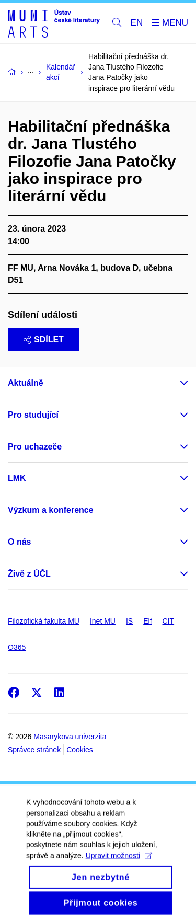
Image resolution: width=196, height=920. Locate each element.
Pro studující (33, 414)
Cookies (79, 749)
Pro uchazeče (35, 446)
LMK (17, 478)
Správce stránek (34, 749)
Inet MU (103, 621)
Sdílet (44, 339)
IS (129, 621)
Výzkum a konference (51, 509)
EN (137, 23)
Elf (147, 621)
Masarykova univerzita (69, 736)
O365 (17, 647)
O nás (19, 541)
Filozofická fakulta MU (43, 621)
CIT (169, 621)
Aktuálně (25, 382)
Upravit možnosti (119, 869)
